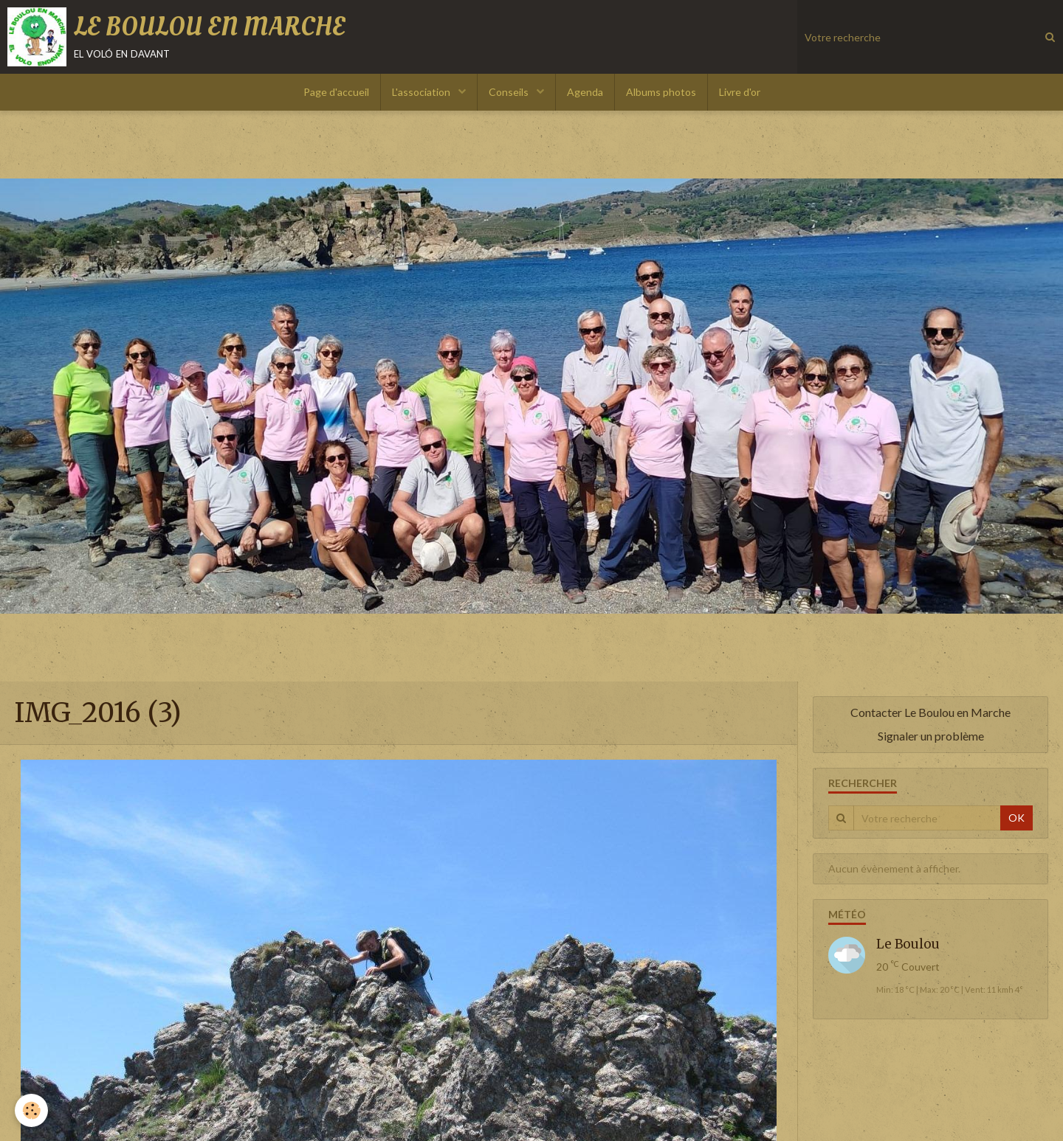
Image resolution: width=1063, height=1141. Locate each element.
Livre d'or (739, 92)
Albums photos (661, 92)
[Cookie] (31, 1110)
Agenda (585, 92)
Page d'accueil (336, 92)
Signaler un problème (931, 736)
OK (1016, 817)
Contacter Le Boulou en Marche (930, 712)
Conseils (510, 92)
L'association (422, 92)
